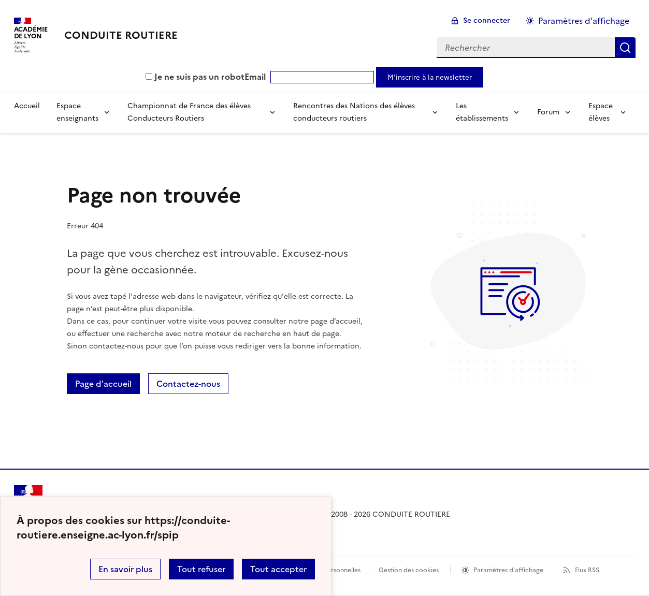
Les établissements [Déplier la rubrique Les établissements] (482, 112)
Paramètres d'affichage (508, 570)
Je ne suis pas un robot (195, 76)
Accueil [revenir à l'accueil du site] (27, 105)
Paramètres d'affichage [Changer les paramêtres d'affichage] (583, 20)
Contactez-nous (188, 383)
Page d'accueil (103, 383)
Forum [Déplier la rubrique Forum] (548, 112)
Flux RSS (587, 570)
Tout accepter (278, 569)
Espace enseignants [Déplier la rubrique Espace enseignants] (77, 112)
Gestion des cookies (409, 570)
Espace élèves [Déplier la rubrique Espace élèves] (600, 112)
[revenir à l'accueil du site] (121, 35)
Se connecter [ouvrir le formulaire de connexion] (486, 20)
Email (255, 76)
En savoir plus (125, 569)
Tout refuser (201, 569)
